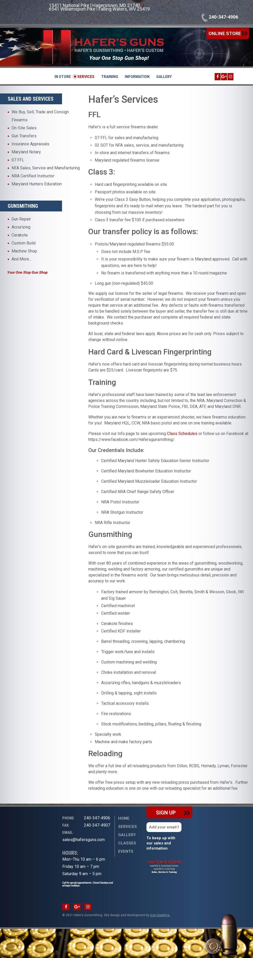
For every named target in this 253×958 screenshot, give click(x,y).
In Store (63, 77)
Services (85, 77)
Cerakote (20, 235)
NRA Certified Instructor (33, 175)
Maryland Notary (26, 151)
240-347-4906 (220, 17)
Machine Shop (24, 251)
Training (109, 77)
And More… (22, 259)
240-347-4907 (86, 825)
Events (125, 851)
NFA (15, 167)
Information (137, 77)
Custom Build (24, 243)
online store (228, 33)
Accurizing (21, 227)
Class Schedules (182, 433)
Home (123, 818)
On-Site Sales (24, 127)
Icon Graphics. (160, 915)
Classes (127, 843)
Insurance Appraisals (30, 143)
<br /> (31, 830)
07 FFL (18, 159)
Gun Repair (21, 219)
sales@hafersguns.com (83, 835)
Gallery (164, 77)
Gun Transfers (24, 135)
